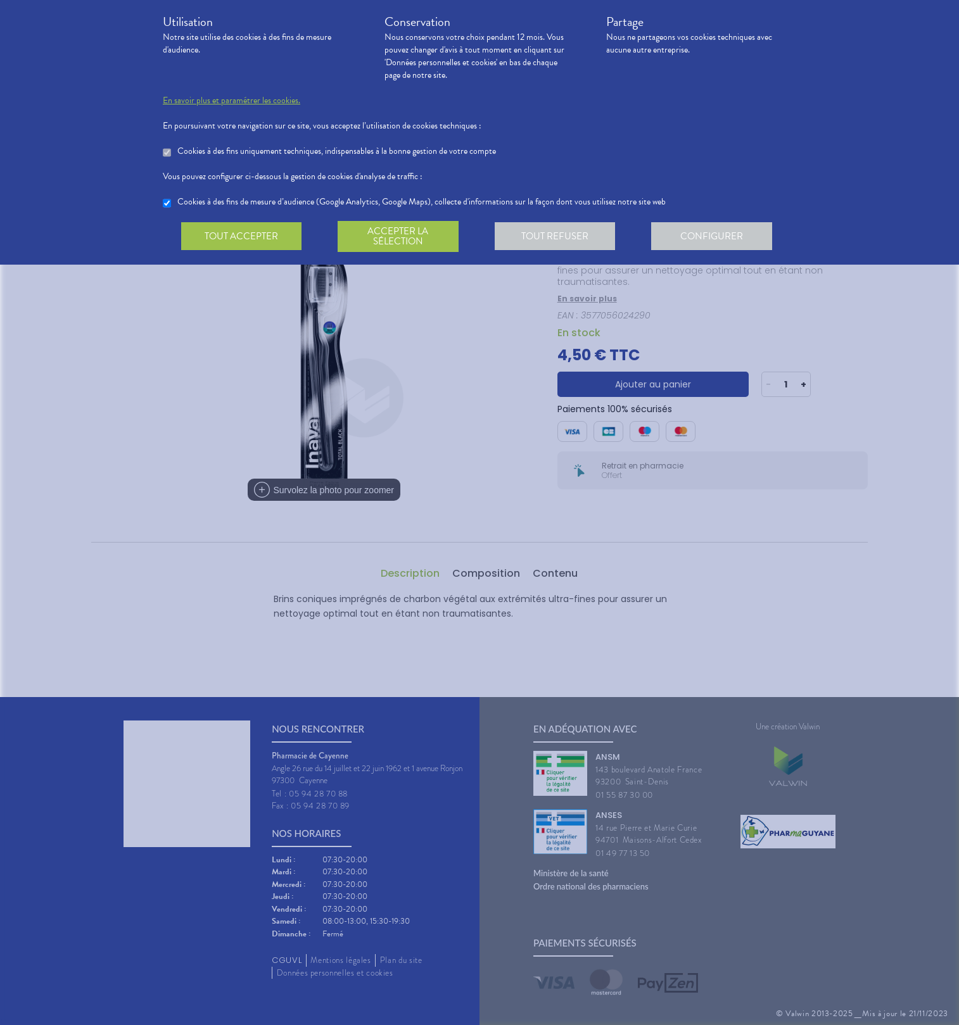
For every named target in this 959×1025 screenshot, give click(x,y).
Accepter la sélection (400, 236)
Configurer (717, 236)
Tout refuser (559, 236)
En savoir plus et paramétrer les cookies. (231, 100)
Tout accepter (242, 236)
